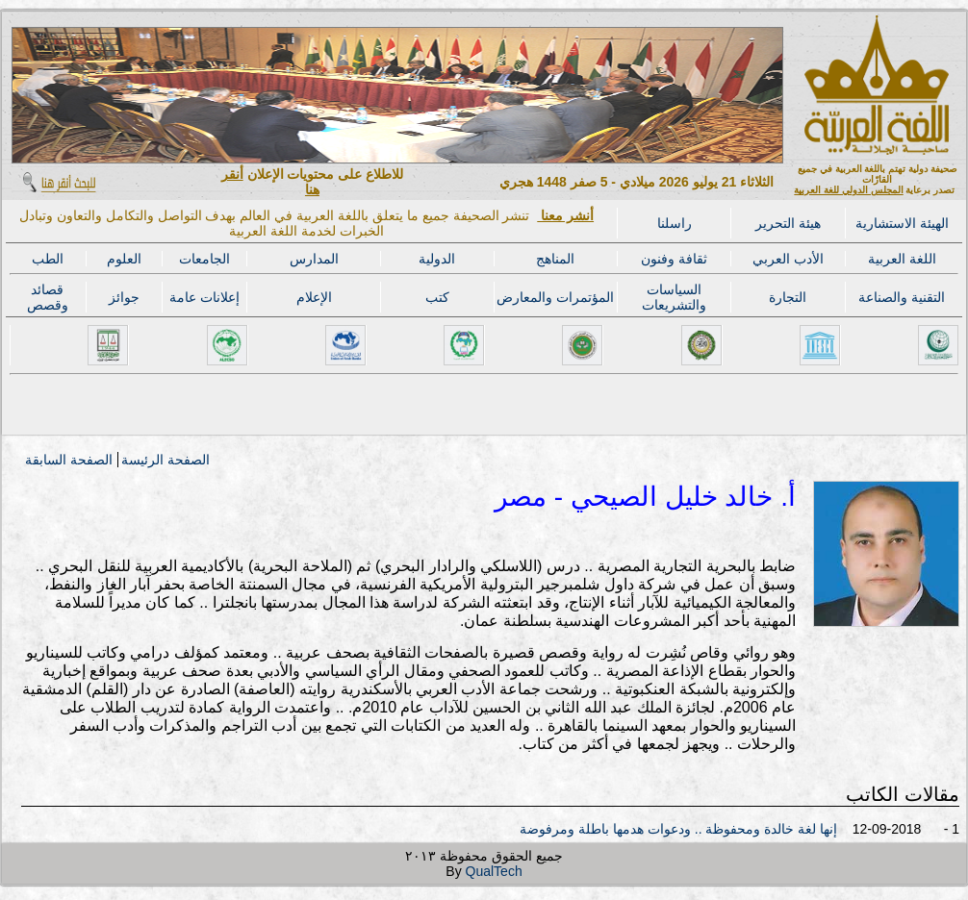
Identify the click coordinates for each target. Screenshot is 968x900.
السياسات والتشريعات (674, 297)
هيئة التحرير (788, 223)
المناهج (555, 258)
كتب (437, 297)
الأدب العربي (788, 258)
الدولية (437, 258)
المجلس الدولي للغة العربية (848, 190)
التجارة (787, 297)
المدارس (314, 258)
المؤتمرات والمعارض (555, 297)
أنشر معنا (565, 215)
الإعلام (314, 297)
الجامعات (204, 258)
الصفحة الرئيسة (165, 459)
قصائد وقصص (47, 297)
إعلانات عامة (204, 297)
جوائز (124, 297)
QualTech (494, 871)
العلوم (124, 258)
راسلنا (674, 223)
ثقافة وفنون (674, 258)
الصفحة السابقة (69, 459)
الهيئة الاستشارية (902, 223)
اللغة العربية (902, 258)
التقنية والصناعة (901, 297)
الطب (48, 258)
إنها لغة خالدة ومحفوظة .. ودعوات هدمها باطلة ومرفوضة (678, 829)
